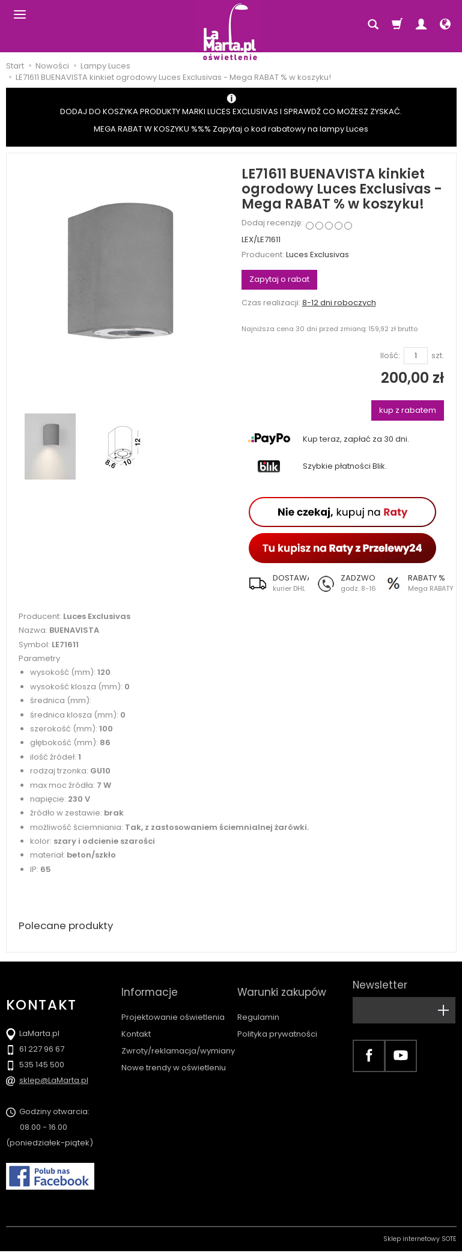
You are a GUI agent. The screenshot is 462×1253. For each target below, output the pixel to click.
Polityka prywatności (277, 1023)
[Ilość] (416, 356)
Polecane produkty (69, 926)
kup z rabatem (407, 410)
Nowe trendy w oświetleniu (173, 1056)
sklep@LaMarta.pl (53, 1082)
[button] (275, 583)
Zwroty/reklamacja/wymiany (178, 1040)
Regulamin (258, 1006)
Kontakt (136, 1023)
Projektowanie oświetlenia (173, 1006)
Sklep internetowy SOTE (420, 1240)
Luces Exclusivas (317, 254)
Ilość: (390, 355)
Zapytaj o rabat (279, 279)
